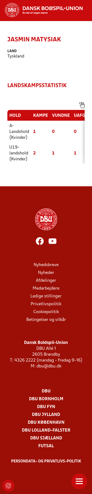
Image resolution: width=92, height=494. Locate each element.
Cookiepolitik (46, 312)
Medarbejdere (46, 288)
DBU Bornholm (46, 399)
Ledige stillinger (46, 296)
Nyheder (46, 273)
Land (12, 51)
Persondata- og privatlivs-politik (46, 461)
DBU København (46, 423)
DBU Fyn (46, 407)
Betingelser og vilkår (46, 320)
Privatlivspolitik (46, 304)
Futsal (46, 446)
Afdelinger (46, 281)
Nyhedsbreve (46, 265)
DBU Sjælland (46, 438)
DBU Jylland (46, 415)
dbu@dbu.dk (49, 366)
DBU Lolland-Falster (46, 430)
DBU (46, 391)
